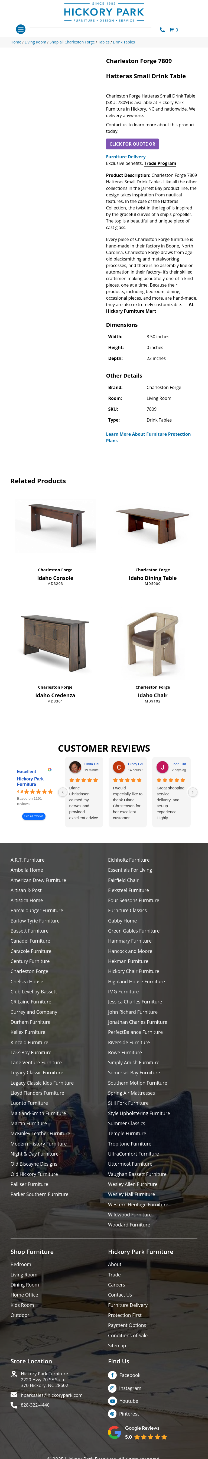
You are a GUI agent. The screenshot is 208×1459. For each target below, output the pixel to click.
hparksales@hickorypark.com (54, 1405)
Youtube (129, 1410)
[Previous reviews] (62, 792)
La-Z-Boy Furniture (32, 1056)
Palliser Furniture (30, 1190)
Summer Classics (127, 1128)
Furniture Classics (128, 911)
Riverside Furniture (129, 1046)
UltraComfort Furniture (134, 1159)
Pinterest (129, 1423)
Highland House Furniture (137, 984)
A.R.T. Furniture (28, 860)
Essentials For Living (131, 870)
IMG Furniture (124, 994)
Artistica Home (27, 901)
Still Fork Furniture (129, 1108)
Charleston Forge (55, 569)
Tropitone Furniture (130, 1149)
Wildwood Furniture (130, 1221)
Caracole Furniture (32, 953)
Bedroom (21, 1271)
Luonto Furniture (30, 1108)
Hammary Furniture (130, 942)
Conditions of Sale (128, 1344)
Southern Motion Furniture (138, 1087)
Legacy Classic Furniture (38, 1077)
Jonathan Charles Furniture (138, 1025)
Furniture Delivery (126, 157)
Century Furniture (31, 963)
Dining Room (25, 1292)
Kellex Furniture (29, 1035)
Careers (117, 1292)
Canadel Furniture (31, 942)
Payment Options (127, 1333)
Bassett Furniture (30, 932)
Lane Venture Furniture (37, 1066)
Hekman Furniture (129, 963)
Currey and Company (35, 1015)
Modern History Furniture (40, 1149)
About (115, 1271)
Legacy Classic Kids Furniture (43, 1087)
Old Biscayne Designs (35, 1169)
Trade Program (160, 163)
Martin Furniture (29, 1128)
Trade (114, 1282)
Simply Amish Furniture (134, 1066)
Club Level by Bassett (34, 994)
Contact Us (120, 1302)
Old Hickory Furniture (35, 1180)
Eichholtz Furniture (129, 860)
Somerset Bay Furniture (135, 1077)
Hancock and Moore (131, 953)
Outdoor (20, 1323)
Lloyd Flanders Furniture (38, 1097)
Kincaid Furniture (30, 1046)
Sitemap (117, 1354)
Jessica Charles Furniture (136, 1004)
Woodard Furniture (130, 1231)
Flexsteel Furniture (129, 891)
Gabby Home (123, 922)
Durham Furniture (31, 1025)
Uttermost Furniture (131, 1169)
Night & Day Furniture (35, 1159)
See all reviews (33, 816)
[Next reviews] (192, 792)
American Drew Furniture (39, 880)
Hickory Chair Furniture (134, 973)
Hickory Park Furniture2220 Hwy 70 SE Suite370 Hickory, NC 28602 (46, 1388)
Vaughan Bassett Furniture (138, 1180)
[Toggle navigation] (20, 29)
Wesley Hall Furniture (132, 1200)
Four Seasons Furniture (134, 901)
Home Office (25, 1302)
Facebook (130, 1383)
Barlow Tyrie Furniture (36, 922)
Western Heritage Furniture (139, 1211)
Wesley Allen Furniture (133, 1190)
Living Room (24, 1282)
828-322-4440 (36, 1416)
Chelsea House (27, 984)
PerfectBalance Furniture (136, 1035)
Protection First (125, 1323)
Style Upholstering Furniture (140, 1118)
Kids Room (23, 1313)
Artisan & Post (27, 891)
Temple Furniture (127, 1138)
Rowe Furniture (125, 1056)
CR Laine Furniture (32, 1004)
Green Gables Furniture (134, 932)
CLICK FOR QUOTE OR (132, 144)
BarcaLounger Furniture (38, 911)
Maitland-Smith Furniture (39, 1118)
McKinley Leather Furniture (41, 1138)
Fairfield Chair (123, 880)
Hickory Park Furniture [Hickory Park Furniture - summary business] (30, 782)
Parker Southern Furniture (40, 1200)
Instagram (130, 1397)
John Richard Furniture (133, 1015)
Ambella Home (27, 870)
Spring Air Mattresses (132, 1097)
